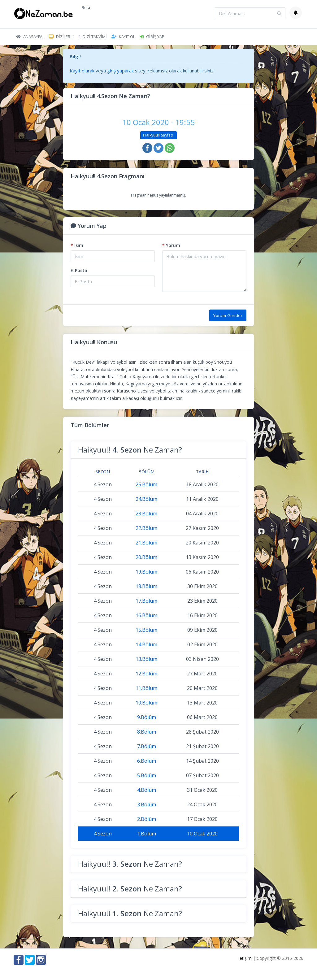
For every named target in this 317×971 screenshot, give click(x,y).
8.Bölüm (146, 731)
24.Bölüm (146, 499)
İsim (77, 245)
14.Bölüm (146, 644)
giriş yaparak (120, 70)
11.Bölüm (146, 688)
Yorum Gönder (227, 315)
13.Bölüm (146, 659)
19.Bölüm (146, 571)
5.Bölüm (146, 775)
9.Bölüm (146, 717)
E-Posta (79, 270)
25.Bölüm (146, 484)
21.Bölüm (146, 542)
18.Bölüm (146, 586)
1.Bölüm (146, 833)
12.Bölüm (146, 673)
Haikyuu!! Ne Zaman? (130, 449)
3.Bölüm (146, 804)
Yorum (171, 245)
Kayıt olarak (82, 70)
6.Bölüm (146, 760)
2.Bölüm (146, 819)
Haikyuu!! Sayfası (158, 135)
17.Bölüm (146, 600)
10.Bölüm (146, 702)
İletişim (244, 958)
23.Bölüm (146, 513)
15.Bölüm (146, 629)
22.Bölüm (146, 528)
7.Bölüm (146, 746)
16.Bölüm (146, 615)
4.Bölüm (146, 790)
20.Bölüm (146, 557)
